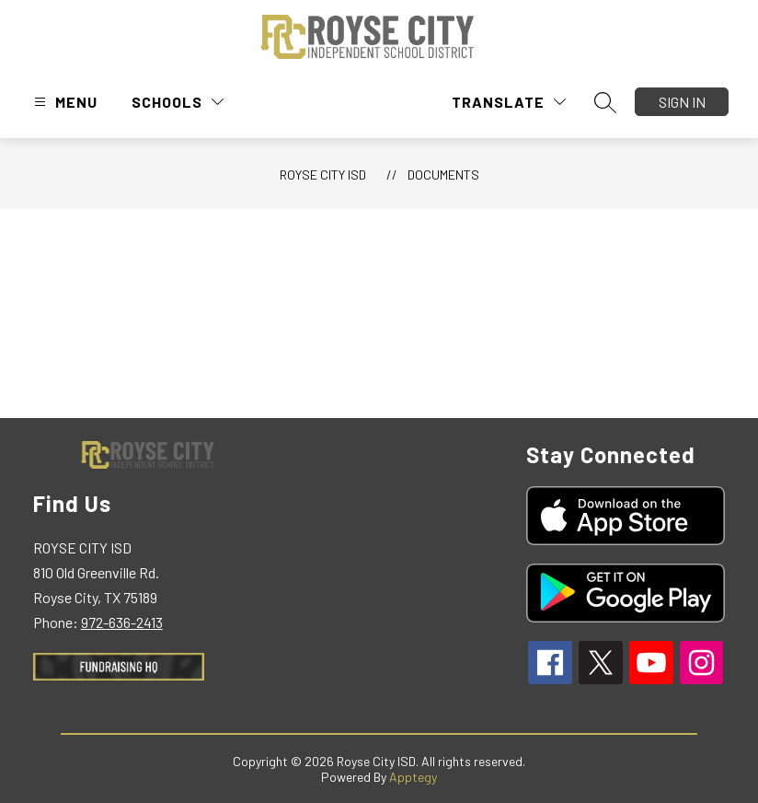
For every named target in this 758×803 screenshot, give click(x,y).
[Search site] (605, 102)
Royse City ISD (323, 174)
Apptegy (413, 777)
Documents (443, 174)
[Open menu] (63, 101)
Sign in (682, 102)
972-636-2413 (122, 622)
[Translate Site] (508, 101)
